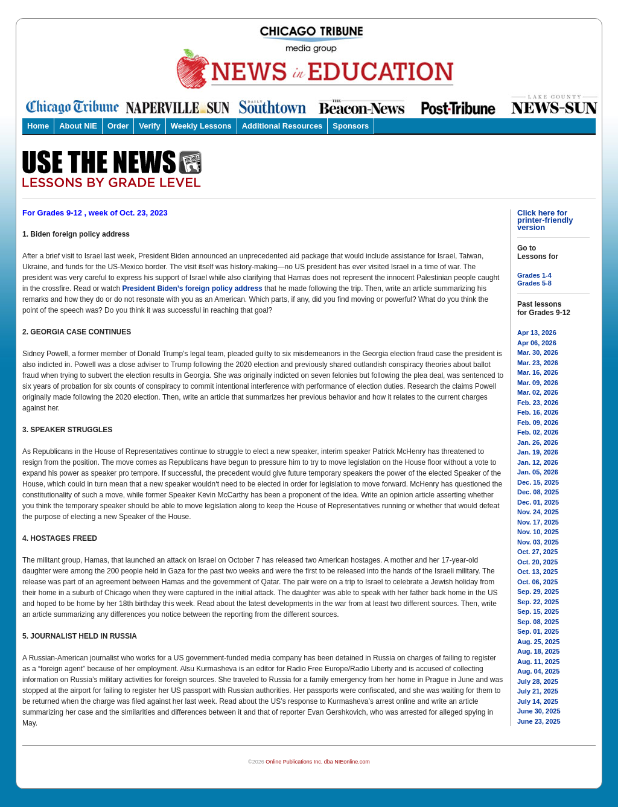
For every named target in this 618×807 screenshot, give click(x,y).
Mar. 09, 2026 (537, 382)
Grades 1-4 (534, 275)
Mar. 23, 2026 (537, 362)
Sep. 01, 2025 (538, 631)
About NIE (78, 125)
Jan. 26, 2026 (537, 442)
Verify (149, 125)
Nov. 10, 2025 (538, 531)
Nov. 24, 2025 (538, 511)
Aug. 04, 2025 (538, 671)
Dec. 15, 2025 (538, 482)
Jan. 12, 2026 (537, 462)
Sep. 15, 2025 (538, 611)
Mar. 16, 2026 (537, 372)
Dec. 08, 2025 (538, 492)
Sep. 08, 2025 (538, 621)
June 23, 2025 (539, 721)
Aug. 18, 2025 (538, 651)
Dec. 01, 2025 (538, 502)
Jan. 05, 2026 (537, 472)
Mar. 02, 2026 (537, 392)
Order (118, 125)
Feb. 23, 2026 (538, 402)
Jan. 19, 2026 (537, 452)
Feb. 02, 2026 (538, 432)
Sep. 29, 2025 (538, 591)
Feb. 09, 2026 (538, 422)
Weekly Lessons (201, 125)
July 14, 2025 (537, 701)
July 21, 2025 (537, 691)
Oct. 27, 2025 (537, 551)
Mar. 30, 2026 (537, 352)
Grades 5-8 (534, 283)
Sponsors (351, 125)
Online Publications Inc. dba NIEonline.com (318, 762)
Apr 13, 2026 (536, 332)
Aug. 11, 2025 (538, 661)
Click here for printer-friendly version (545, 220)
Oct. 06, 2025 (537, 581)
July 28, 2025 (537, 681)
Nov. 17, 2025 (538, 522)
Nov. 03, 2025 (538, 542)
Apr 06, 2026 (536, 342)
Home (38, 125)
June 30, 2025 (539, 711)
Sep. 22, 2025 (538, 601)
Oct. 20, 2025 (537, 562)
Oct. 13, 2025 (537, 571)
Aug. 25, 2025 (538, 641)
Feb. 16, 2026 (538, 412)
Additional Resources (282, 125)
